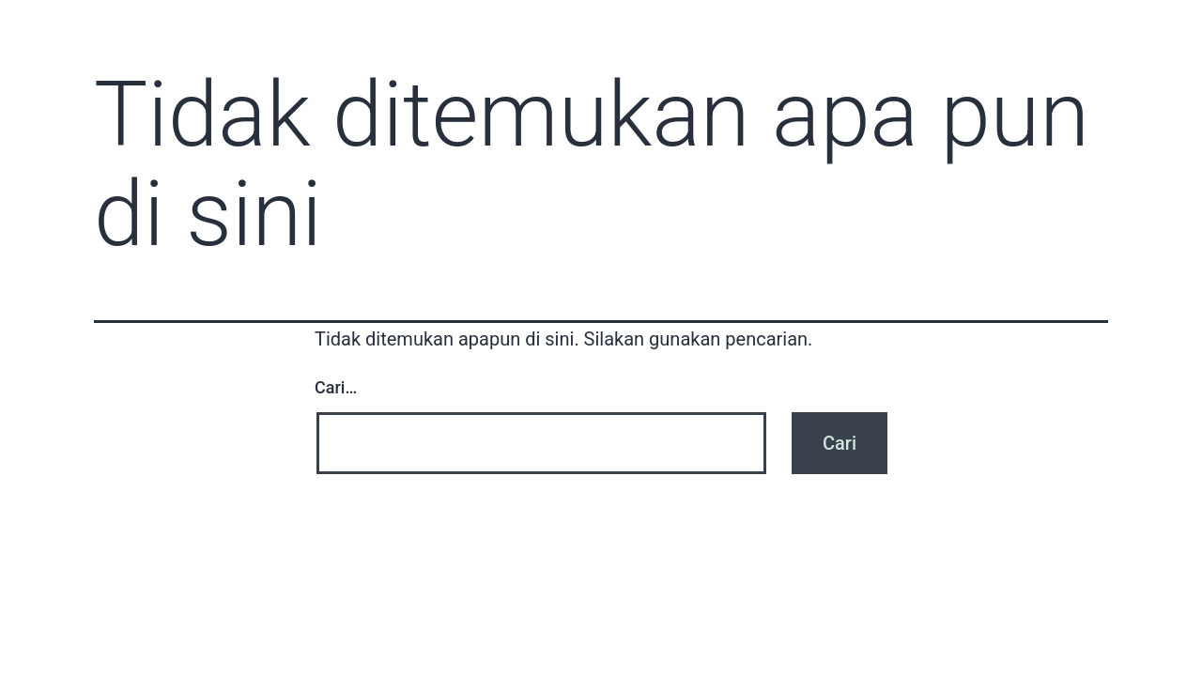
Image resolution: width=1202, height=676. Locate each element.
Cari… (336, 387)
